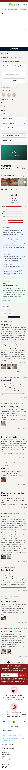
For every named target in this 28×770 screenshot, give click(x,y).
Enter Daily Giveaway (8, 748)
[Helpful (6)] (23, 428)
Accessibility (5, 761)
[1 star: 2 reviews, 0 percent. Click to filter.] (14, 216)
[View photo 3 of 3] (14, 366)
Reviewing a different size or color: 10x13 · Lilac (13, 297)
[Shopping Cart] (26, 5)
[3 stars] (11, 310)
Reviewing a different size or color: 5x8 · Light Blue (13, 552)
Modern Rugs (23, 9)
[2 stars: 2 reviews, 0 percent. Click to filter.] (14, 214)
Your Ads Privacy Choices (10, 738)
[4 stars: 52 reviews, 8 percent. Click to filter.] (14, 209)
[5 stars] (3, 310)
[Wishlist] (24, 5)
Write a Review (14, 317)
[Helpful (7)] (23, 371)
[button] (13, 13)
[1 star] (19, 310)
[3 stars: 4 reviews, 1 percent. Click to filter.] (14, 211)
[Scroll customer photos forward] (25, 182)
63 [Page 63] (19, 662)
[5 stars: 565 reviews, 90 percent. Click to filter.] (14, 207)
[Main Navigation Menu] (2, 5)
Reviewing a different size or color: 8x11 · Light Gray (14, 362)
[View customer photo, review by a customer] (5, 182)
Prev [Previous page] (5, 662)
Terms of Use (6, 735)
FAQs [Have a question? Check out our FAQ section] (3, 757)
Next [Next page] (23, 662)
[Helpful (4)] (24, 484)
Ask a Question (5, 87)
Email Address (6, 71)
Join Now (22, 675)
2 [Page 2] (11, 662)
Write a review (18, 57)
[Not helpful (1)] (26, 371)
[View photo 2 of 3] (9, 366)
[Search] (4, 5)
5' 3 (4, 106)
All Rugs (4, 9)
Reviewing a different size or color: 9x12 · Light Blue (14, 504)
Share (15, 87)
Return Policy (6, 759)
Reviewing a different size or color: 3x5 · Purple (13, 419)
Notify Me (14, 80)
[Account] (22, 5)
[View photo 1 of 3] (3, 366)
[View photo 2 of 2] (9, 556)
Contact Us (5, 752)
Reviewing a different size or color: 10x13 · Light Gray (13, 393)
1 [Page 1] (8, 662)
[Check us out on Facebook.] (3, 767)
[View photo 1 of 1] (3, 423)
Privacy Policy (6, 679)
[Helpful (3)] (23, 623)
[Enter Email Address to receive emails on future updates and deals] (9, 675)
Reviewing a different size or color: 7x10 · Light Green (12, 613)
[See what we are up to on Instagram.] (6, 767)
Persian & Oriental (12, 9)
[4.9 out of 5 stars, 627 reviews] (7, 57)
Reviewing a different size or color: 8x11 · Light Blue (13, 453)
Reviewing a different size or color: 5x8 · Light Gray (13, 475)
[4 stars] (7, 310)
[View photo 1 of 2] (3, 556)
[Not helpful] (26, 398)
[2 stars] (15, 310)
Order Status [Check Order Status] (6, 754)
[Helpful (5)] (24, 457)
